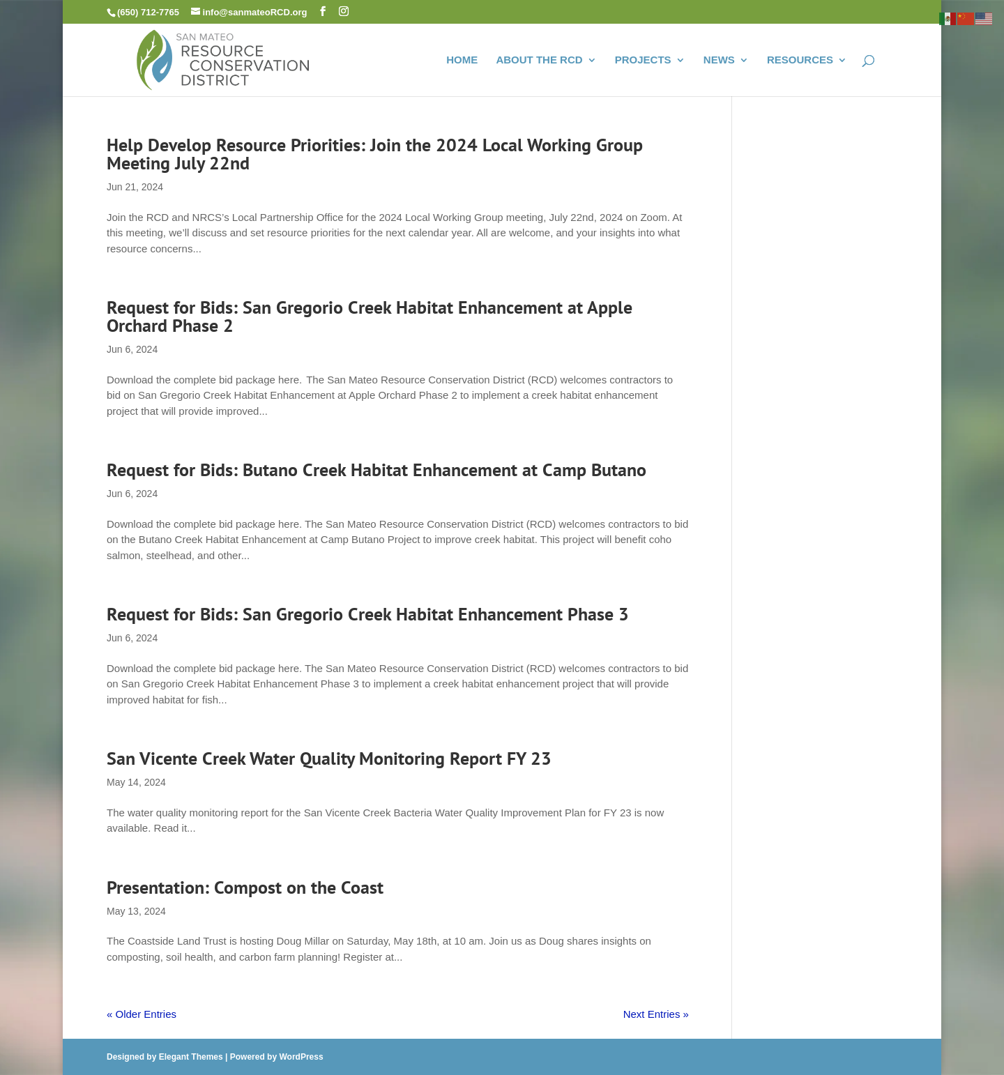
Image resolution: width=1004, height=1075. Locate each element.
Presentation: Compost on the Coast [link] (245, 887)
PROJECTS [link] (643, 60)
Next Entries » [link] (656, 1014)
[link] (223, 58)
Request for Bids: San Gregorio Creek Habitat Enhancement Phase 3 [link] (368, 613)
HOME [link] (462, 60)
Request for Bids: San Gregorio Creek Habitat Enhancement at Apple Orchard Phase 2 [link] (369, 316)
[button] (323, 11)
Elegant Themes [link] (191, 1057)
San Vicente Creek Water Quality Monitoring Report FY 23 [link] (329, 758)
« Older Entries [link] (141, 1014)
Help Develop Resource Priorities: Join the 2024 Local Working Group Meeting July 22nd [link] (375, 153)
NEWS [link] (719, 60)
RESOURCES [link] (800, 60)
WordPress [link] (301, 1057)
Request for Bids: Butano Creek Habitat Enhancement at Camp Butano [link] (376, 469)
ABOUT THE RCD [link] (539, 60)
